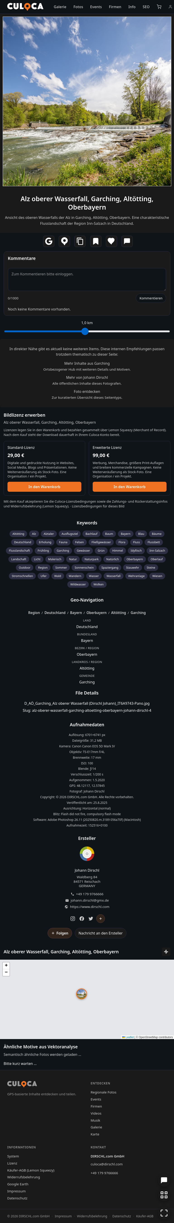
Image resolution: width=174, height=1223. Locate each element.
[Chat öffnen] (164, 1180)
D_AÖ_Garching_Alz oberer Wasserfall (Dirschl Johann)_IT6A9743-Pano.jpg (87, 703)
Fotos (78, 6)
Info (132, 6)
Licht (37, 559)
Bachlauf (91, 534)
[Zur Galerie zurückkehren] (164, 1195)
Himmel (117, 550)
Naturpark (92, 559)
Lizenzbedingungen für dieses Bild (98, 506)
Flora (121, 542)
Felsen (79, 542)
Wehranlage (136, 576)
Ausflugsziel (70, 534)
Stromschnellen (22, 576)
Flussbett (153, 542)
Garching (63, 550)
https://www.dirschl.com (89, 907)
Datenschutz (17, 1198)
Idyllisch (136, 550)
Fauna (63, 542)
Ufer (43, 576)
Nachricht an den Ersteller (101, 933)
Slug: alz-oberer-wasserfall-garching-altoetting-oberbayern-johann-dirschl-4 (87, 710)
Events (96, 6)
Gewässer (83, 550)
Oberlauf (157, 559)
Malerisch (54, 559)
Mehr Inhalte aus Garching (87, 363)
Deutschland (22, 542)
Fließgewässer (101, 542)
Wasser (94, 576)
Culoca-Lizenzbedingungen (75, 501)
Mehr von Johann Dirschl (87, 377)
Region (43, 567)
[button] (81, 993)
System (13, 1156)
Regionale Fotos (103, 1092)
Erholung (45, 542)
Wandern (75, 576)
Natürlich (112, 559)
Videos (96, 1113)
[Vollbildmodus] (164, 1213)
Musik (95, 1120)
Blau (141, 534)
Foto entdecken (87, 391)
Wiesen (157, 576)
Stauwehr (132, 567)
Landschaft (18, 559)
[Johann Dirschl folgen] (100, 918)
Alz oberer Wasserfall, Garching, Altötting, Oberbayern (87, 202)
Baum (109, 534)
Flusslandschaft (19, 550)
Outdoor (24, 567)
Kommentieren (151, 298)
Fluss (136, 542)
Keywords (87, 523)
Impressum (16, 1191)
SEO (146, 6)
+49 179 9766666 (90, 894)
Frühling (43, 550)
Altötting (18, 534)
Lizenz (12, 1163)
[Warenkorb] (159, 7)
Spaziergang (110, 567)
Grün (101, 550)
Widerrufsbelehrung (25, 506)
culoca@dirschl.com (107, 1164)
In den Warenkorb (44, 486)
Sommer (61, 567)
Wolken (99, 584)
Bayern (125, 534)
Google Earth (17, 1184)
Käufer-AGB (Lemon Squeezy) (30, 1170)
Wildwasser (78, 584)
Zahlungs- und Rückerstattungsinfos (139, 501)
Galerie (60, 6)
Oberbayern (135, 559)
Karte (95, 1134)
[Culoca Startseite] (25, 7)
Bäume (157, 534)
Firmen (115, 6)
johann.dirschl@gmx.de (90, 900)
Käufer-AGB (144, 1216)
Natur (73, 559)
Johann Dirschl (87, 870)
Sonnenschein (84, 567)
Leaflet (128, 1037)
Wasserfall (113, 576)
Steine (151, 567)
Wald (57, 576)
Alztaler (49, 534)
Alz (34, 534)
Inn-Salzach (157, 550)
